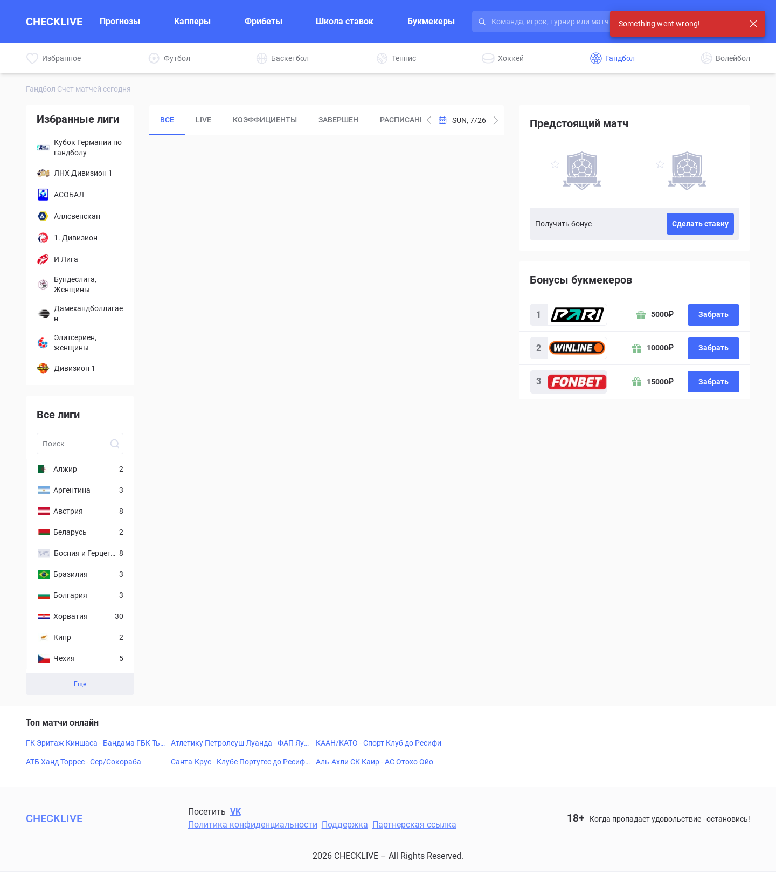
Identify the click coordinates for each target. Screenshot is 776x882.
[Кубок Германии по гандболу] (80, 147)
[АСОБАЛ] (80, 194)
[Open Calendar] (462, 120)
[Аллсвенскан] (80, 216)
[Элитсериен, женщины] (80, 342)
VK (235, 812)
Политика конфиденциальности (252, 824)
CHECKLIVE (54, 21)
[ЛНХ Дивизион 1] (80, 173)
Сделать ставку (700, 223)
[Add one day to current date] (428, 120)
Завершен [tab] (338, 119)
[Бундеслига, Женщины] (80, 284)
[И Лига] (80, 259)
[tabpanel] (326, 331)
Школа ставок (344, 21)
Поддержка (345, 824)
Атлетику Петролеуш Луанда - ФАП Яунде (239, 743)
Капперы (192, 21)
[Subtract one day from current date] (495, 120)
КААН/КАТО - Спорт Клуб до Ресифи (378, 743)
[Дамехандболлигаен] (80, 313)
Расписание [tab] (404, 119)
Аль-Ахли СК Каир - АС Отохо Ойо (374, 761)
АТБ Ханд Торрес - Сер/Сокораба (83, 761)
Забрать (713, 314)
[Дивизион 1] (80, 368)
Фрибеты (263, 21)
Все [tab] (167, 119)
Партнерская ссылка (414, 824)
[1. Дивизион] (80, 238)
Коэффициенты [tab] (265, 119)
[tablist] (285, 120)
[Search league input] (80, 443)
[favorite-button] (555, 166)
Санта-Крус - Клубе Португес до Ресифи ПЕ (240, 762)
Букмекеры (431, 21)
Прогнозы (120, 21)
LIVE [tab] (203, 119)
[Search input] (585, 21)
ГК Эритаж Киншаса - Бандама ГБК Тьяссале (95, 743)
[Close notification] (753, 23)
